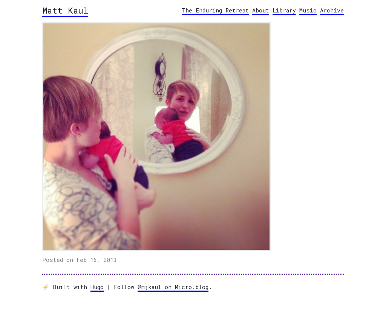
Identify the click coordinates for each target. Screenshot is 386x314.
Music (308, 10)
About (260, 10)
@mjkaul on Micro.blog (173, 287)
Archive (332, 10)
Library (284, 10)
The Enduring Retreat (215, 10)
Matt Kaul (65, 10)
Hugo (97, 287)
